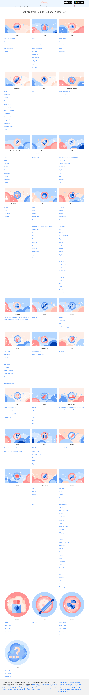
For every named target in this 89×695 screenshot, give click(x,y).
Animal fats (7, 417)
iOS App (10, 686)
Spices (61, 317)
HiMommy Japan (76, 690)
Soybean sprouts (36, 498)
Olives (60, 286)
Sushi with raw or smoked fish (12, 448)
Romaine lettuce (63, 510)
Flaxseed (61, 635)
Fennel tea (34, 317)
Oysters (6, 207)
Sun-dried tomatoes (64, 542)
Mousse (34, 239)
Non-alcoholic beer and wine (12, 117)
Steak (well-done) (9, 373)
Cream (33, 42)
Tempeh (34, 491)
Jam (33, 235)
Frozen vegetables (64, 587)
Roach (60, 176)
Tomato (61, 536)
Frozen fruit (62, 293)
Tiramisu (34, 258)
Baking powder (8, 670)
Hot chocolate (8, 107)
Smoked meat (8, 354)
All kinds (61, 351)
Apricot (61, 232)
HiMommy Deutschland (65, 684)
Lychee (61, 267)
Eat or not (41, 686)
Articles (28, 690)
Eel (60, 182)
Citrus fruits (62, 261)
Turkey (33, 411)
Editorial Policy (35, 690)
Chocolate (34, 220)
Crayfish (6, 216)
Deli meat (7, 357)
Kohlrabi (61, 577)
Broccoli (61, 498)
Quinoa (6, 176)
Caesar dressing (36, 451)
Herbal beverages (9, 110)
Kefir (33, 64)
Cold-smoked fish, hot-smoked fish (68, 157)
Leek (60, 580)
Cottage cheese (8, 48)
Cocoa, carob (62, 622)
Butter (33, 38)
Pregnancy (25, 6)
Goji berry (61, 255)
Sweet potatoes (63, 526)
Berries (61, 251)
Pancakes (34, 248)
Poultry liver (35, 420)
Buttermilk (34, 67)
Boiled (60, 48)
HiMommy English (63, 682)
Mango (61, 242)
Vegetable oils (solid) (10, 414)
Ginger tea (7, 123)
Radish (61, 552)
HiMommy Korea (63, 691)
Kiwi (60, 229)
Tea (5, 101)
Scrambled (62, 45)
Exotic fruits (62, 264)
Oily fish (61, 170)
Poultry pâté (35, 423)
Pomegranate (63, 226)
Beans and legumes (64, 91)
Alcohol (6, 91)
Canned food (35, 154)
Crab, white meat (9, 213)
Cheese (6, 51)
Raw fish (61, 154)
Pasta (5, 160)
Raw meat (7, 351)
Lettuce (61, 507)
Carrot (60, 558)
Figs (60, 239)
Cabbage (61, 520)
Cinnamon (62, 320)
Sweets (34, 213)
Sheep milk (35, 54)
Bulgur (6, 182)
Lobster (6, 220)
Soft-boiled (62, 51)
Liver (5, 361)
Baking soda (7, 673)
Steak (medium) (8, 370)
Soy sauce (34, 501)
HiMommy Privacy (31, 686)
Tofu (33, 488)
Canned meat (8, 377)
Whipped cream (36, 229)
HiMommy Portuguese (64, 688)
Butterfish (61, 179)
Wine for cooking (8, 126)
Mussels (6, 210)
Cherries (61, 223)
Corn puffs (7, 628)
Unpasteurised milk (37, 48)
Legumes (61, 523)
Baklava (34, 210)
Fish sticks (62, 160)
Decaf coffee (7, 104)
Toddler (40, 6)
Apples (61, 213)
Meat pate (7, 367)
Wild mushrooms (36, 351)
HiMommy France (63, 686)
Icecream (34, 223)
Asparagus (62, 545)
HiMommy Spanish (75, 686)
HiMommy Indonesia (64, 690)
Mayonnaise (35, 464)
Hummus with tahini (64, 95)
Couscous (7, 173)
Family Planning (17, 6)
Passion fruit (62, 270)
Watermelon (62, 216)
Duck (33, 414)
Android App (17, 686)
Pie (32, 245)
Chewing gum (35, 216)
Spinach (61, 494)
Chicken (34, 407)
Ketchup (34, 457)
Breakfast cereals (9, 154)
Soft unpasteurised (9, 38)
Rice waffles (7, 632)
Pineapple (61, 280)
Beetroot (61, 488)
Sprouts (61, 548)
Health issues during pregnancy (41, 688)
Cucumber (62, 571)
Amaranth (7, 179)
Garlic (60, 491)
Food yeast (35, 622)
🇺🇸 (74, 6)
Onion (60, 583)
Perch (60, 173)
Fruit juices (7, 113)
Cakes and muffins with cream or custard (43, 226)
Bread (33, 91)
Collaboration (60, 6)
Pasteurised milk (36, 45)
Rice (5, 157)
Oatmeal (6, 163)
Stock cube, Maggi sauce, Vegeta (68, 327)
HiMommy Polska (75, 682)
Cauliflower (62, 561)
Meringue (34, 242)
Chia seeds (62, 632)
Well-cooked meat (9, 383)
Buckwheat (7, 170)
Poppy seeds (62, 628)
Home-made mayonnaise (38, 454)
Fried (60, 42)
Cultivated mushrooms (38, 354)
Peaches (61, 277)
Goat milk (34, 51)
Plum (60, 283)
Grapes (61, 248)
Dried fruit (61, 290)
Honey (33, 232)
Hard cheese (7, 45)
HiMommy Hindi (77, 688)
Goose (33, 417)
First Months (33, 6)
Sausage (6, 380)
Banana (61, 210)
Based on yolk (63, 38)
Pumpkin (61, 555)
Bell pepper (62, 533)
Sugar (33, 207)
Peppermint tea (8, 120)
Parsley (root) (62, 501)
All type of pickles (64, 448)
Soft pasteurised (8, 42)
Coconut (61, 258)
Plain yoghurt (35, 57)
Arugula (61, 513)
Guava (60, 245)
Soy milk (34, 494)
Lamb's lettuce (63, 517)
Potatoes (61, 529)
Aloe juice (7, 94)
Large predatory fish (64, 163)
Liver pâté (7, 364)
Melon (60, 274)
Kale (60, 574)
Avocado (61, 207)
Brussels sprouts (63, 504)
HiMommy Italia (77, 684)
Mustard (34, 460)
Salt (60, 324)
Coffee (6, 97)
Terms (23, 686)
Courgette (61, 568)
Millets (6, 167)
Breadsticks (7, 625)
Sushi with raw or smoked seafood (13, 451)
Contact (53, 6)
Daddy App (46, 6)
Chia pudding (35, 251)
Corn (60, 564)
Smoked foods (8, 676)
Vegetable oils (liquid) (10, 407)
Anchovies (62, 167)
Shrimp (6, 223)
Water (6, 129)
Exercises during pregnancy (23, 688)
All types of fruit (63, 235)
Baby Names (69, 6)
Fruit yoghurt (35, 61)
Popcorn (6, 622)
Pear (60, 220)
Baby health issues (19, 690)
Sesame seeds (63, 625)
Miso (33, 504)
